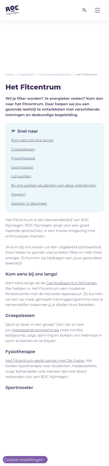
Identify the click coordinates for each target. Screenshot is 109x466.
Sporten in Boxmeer (29, 203)
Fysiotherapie (23, 158)
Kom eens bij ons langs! (32, 140)
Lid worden (21, 176)
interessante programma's (35, 330)
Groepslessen (23, 149)
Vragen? (18, 194)
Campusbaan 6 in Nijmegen (71, 283)
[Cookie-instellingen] (25, 459)
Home (10, 74)
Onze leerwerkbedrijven (55, 74)
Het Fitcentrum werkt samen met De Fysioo (45, 360)
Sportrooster (22, 167)
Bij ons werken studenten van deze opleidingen (53, 185)
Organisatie (27, 74)
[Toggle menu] (97, 10)
